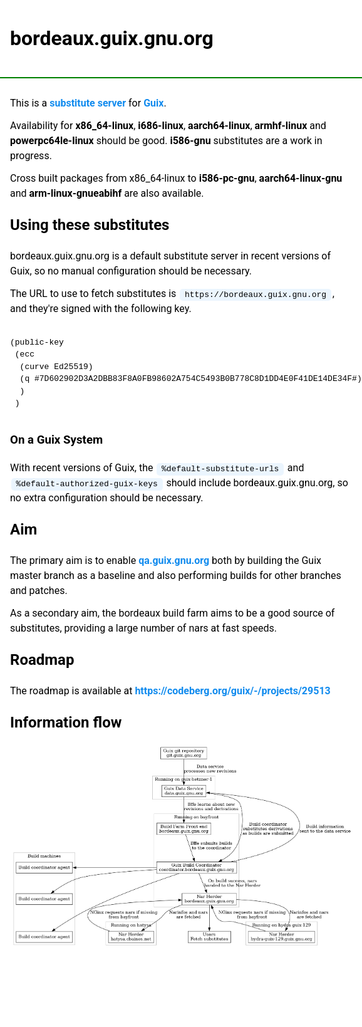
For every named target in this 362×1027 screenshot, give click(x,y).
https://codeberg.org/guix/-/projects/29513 (232, 691)
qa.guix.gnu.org (173, 560)
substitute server (87, 103)
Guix (153, 103)
